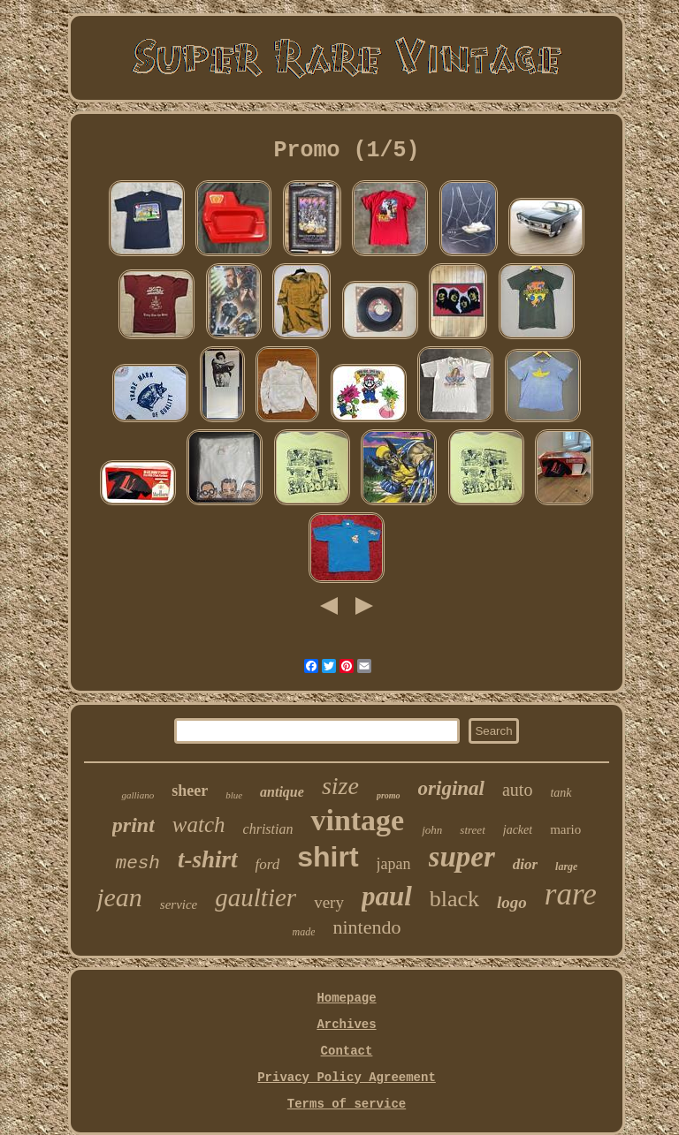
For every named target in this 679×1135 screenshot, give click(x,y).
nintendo (366, 927)
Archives (346, 1025)
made (303, 932)
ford (268, 864)
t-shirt (208, 859)
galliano (137, 795)
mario (565, 829)
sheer (190, 790)
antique (282, 791)
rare (571, 894)
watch (198, 824)
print (133, 824)
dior (525, 864)
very (329, 902)
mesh (138, 863)
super (462, 857)
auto (517, 789)
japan (394, 864)
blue (233, 795)
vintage (357, 820)
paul (387, 896)
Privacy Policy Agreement (346, 1078)
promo (389, 795)
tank (560, 792)
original (451, 788)
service (178, 904)
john (432, 829)
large (566, 866)
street (472, 829)
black (454, 899)
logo (512, 902)
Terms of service (346, 1104)
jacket (517, 829)
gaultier (255, 897)
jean (119, 897)
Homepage (346, 998)
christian (268, 828)
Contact (347, 1051)
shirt (327, 857)
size (340, 785)
